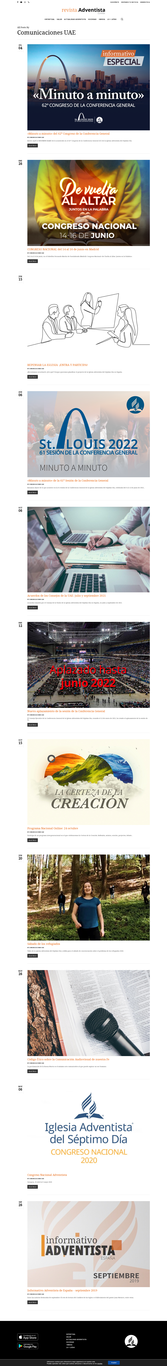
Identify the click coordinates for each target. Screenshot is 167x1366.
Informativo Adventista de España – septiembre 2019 (62, 1290)
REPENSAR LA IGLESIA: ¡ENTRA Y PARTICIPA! (57, 365)
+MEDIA (69, 1345)
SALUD (68, 1337)
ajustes (99, 1364)
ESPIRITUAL (70, 1334)
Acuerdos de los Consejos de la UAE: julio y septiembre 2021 (66, 595)
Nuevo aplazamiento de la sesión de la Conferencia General (66, 711)
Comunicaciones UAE (36, 137)
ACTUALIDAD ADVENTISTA (76, 1339)
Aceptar (114, 1363)
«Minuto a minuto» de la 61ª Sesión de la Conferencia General (67, 480)
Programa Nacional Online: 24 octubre (52, 828)
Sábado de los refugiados (43, 944)
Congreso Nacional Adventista (47, 1175)
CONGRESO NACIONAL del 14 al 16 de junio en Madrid (63, 249)
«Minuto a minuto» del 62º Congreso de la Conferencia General (68, 133)
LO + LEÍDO (70, 1347)
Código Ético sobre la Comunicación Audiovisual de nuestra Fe (68, 1059)
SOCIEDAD (70, 1342)
